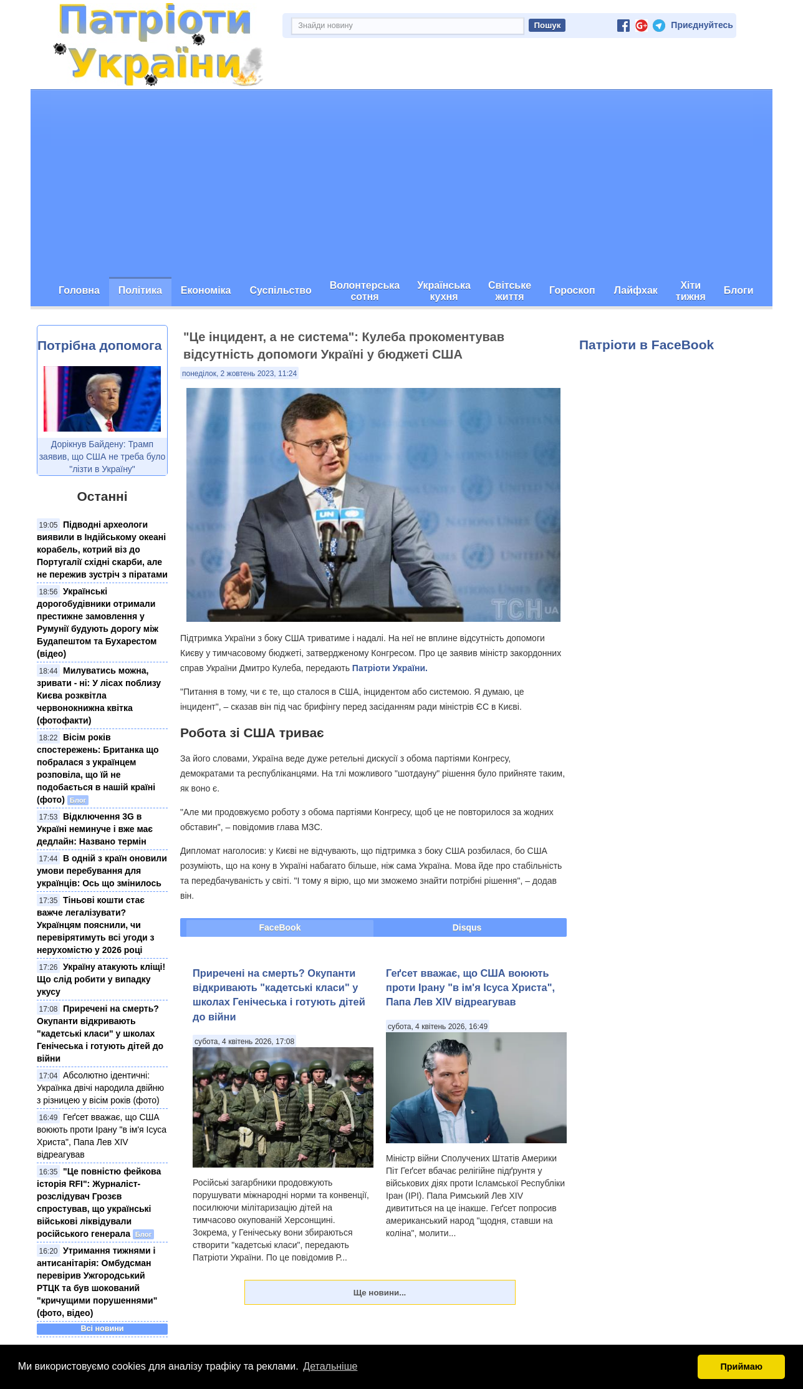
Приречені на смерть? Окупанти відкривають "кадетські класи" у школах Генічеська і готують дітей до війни (100, 1033)
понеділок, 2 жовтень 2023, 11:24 (239, 373)
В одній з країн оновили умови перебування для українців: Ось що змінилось (102, 870)
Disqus (467, 927)
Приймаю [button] (741, 1367)
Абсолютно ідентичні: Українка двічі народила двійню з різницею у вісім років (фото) (100, 1087)
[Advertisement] (401, 183)
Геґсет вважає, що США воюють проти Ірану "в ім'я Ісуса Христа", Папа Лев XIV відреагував (470, 987)
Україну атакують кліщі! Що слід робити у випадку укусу (101, 979)
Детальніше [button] (330, 1366)
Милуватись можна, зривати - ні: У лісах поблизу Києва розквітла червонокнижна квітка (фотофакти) (99, 695)
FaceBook (280, 927)
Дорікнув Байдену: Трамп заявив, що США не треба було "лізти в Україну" (102, 456)
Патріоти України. (390, 668)
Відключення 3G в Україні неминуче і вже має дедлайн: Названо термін (95, 828)
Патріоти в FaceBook (646, 344)
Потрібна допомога (99, 345)
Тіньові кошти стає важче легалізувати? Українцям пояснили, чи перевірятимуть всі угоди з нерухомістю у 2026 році (96, 925)
